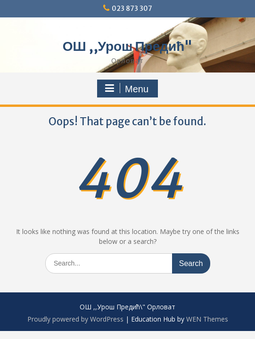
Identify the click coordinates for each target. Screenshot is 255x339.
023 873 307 (132, 8)
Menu (126, 88)
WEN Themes (207, 319)
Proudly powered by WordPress (75, 319)
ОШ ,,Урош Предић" (128, 46)
